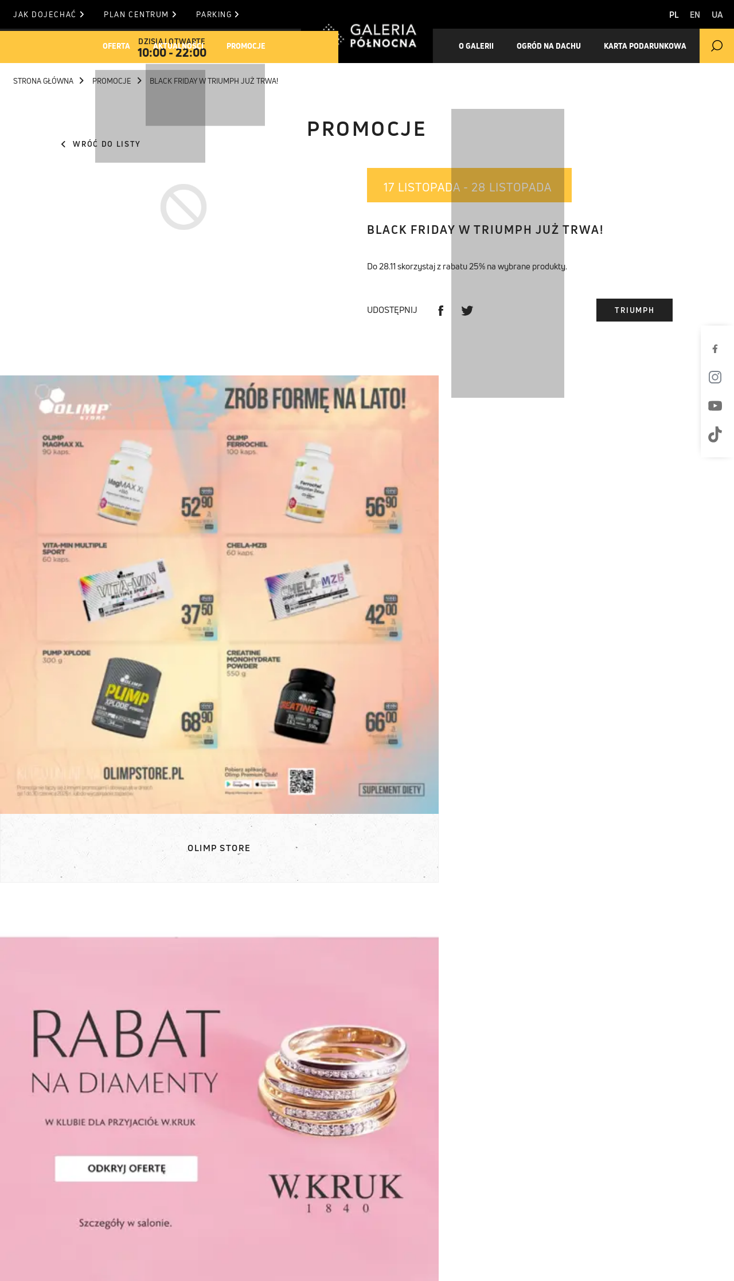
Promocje (266, 46)
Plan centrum (154, 14)
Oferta (121, 46)
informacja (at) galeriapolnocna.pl (463, 1202)
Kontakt (304, 1187)
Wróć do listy (101, 144)
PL (659, 15)
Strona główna (48, 81)
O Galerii (48, 1187)
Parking (245, 14)
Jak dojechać (48, 14)
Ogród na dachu (562, 46)
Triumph (634, 310)
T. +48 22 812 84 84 (420, 1187)
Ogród (42, 1202)
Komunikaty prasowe (211, 1144)
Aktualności (191, 46)
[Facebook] (719, 348)
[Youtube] (719, 405)
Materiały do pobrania (215, 1159)
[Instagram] (719, 377)
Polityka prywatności (560, 1259)
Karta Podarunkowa (666, 46)
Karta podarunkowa (74, 1216)
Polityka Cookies (443, 1259)
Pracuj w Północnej (75, 1230)
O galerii (481, 46)
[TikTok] (719, 434)
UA (717, 15)
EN (687, 15)
